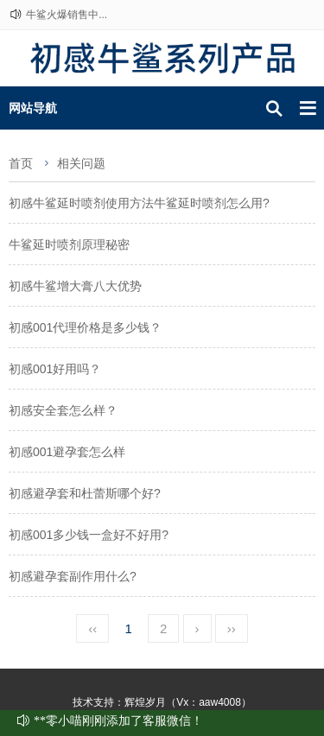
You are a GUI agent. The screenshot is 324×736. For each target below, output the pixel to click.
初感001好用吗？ (55, 369)
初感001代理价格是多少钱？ (85, 327)
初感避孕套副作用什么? (73, 576)
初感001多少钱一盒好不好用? (88, 535)
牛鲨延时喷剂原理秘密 (69, 244)
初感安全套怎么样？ (63, 410)
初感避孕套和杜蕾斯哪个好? (85, 493)
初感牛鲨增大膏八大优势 (75, 286)
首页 (21, 163)
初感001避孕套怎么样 (67, 452)
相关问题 (81, 163)
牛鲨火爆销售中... (66, 15)
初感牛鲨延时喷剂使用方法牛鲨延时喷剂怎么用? (139, 203)
